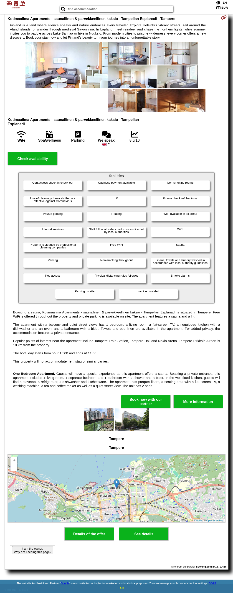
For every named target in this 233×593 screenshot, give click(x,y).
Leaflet (198, 520)
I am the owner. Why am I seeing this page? (32, 550)
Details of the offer (89, 534)
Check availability (32, 159)
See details (143, 534)
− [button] (14, 467)
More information (198, 402)
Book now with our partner (145, 402)
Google (65, 583)
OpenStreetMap (215, 520)
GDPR (213, 583)
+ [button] (14, 460)
